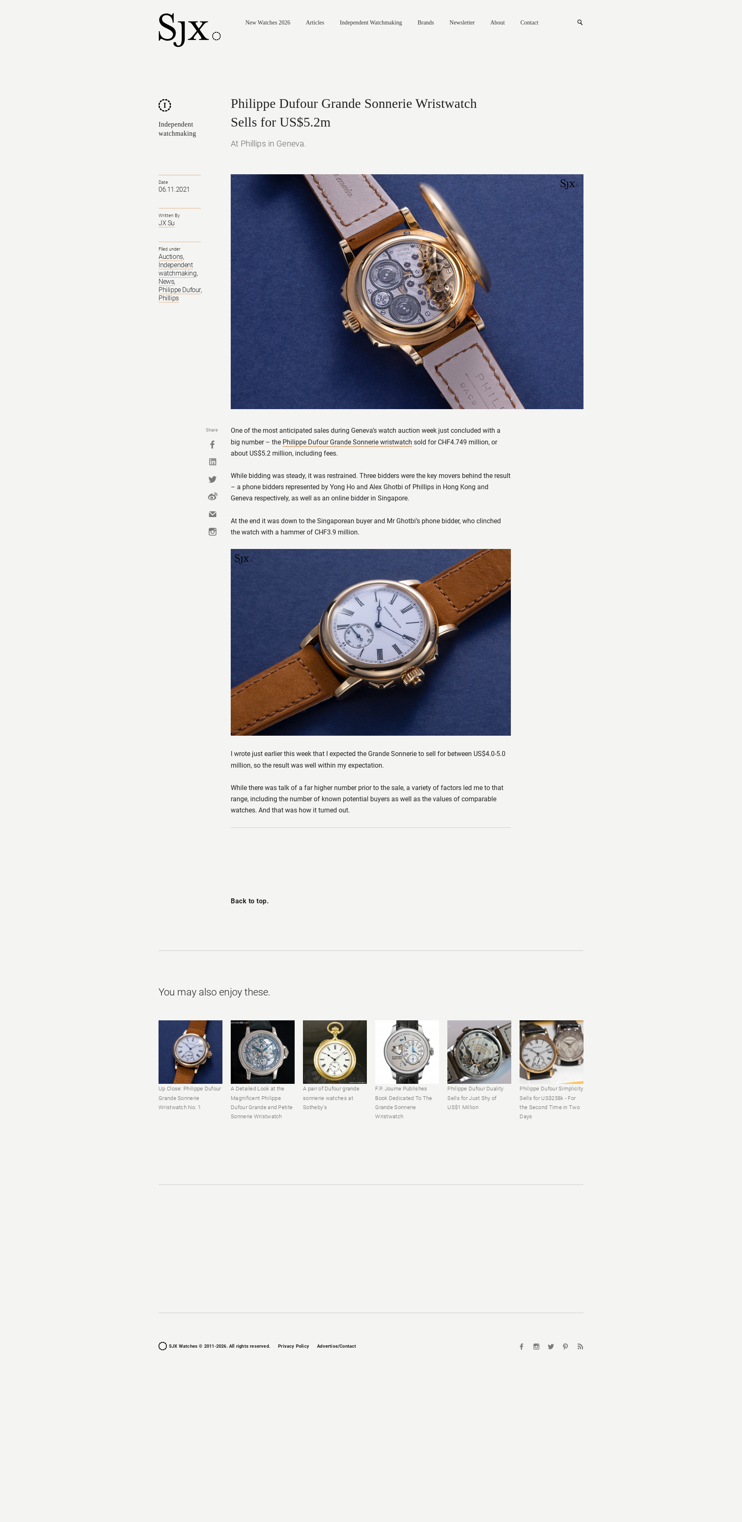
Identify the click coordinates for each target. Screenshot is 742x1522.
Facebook (212, 444)
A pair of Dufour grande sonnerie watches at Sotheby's (331, 1097)
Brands (425, 23)
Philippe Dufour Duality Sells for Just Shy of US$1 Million (475, 1097)
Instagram (212, 531)
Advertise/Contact (336, 1346)
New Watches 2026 (267, 23)
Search (580, 23)
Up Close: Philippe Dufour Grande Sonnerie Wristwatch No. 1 (190, 1097)
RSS (579, 1346)
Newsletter (462, 23)
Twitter (212, 479)
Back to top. (250, 901)
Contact (529, 23)
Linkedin (212, 461)
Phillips (169, 298)
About (497, 23)
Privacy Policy (293, 1346)
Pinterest (565, 1346)
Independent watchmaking (178, 269)
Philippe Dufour (180, 290)
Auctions (171, 257)
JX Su (167, 223)
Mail (212, 514)
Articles (315, 23)
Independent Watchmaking (371, 23)
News (166, 281)
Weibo (212, 496)
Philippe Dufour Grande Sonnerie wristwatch (347, 442)
